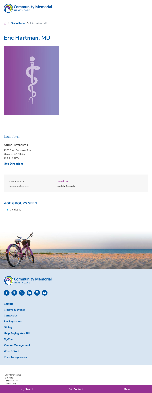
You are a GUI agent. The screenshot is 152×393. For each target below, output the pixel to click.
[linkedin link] (29, 293)
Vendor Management (17, 345)
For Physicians (13, 321)
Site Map (9, 378)
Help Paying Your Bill (17, 333)
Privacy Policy (11, 381)
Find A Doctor (18, 23)
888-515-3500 (11, 158)
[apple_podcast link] (14, 293)
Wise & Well (11, 351)
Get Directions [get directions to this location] (13, 164)
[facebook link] (7, 293)
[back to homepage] (5, 23)
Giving (8, 327)
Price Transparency (15, 357)
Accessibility (10, 383)
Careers (8, 304)
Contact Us (11, 315)
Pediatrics (62, 181)
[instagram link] (37, 293)
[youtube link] (45, 293)
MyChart (9, 339)
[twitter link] (22, 293)
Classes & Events (14, 309)
